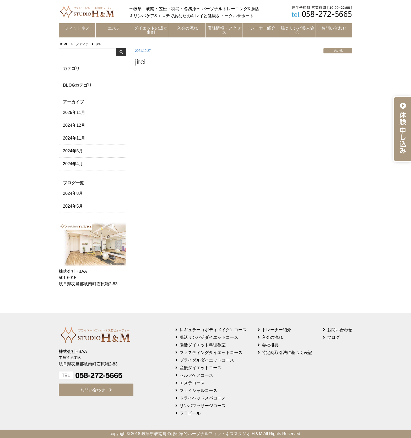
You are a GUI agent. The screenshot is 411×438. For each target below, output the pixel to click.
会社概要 (270, 345)
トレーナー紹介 (260, 28)
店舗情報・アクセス (224, 30)
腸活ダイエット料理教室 (203, 345)
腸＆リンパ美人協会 (297, 30)
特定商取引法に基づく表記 (287, 352)
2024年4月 (73, 164)
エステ (114, 28)
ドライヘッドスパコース (203, 398)
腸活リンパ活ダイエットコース (209, 337)
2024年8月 (73, 193)
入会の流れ (187, 28)
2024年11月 (74, 138)
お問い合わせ (334, 28)
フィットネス (77, 28)
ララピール (190, 413)
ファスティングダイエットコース (211, 352)
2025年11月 (74, 112)
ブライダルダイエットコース (207, 360)
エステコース (192, 383)
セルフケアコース (196, 375)
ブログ (333, 337)
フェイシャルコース (198, 390)
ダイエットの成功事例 (150, 30)
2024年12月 (74, 125)
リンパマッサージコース (203, 405)
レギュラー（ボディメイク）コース (213, 330)
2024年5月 (73, 151)
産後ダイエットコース (200, 367)
